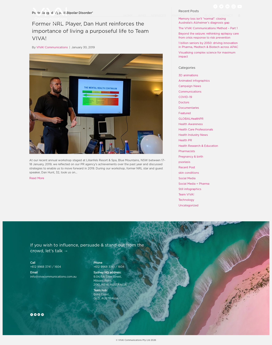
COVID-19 (185, 96)
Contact (225, 15)
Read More (36, 178)
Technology (186, 199)
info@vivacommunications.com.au (53, 276)
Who (142, 15)
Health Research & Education (198, 145)
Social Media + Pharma (193, 183)
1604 (57, 266)
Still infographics (189, 189)
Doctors (183, 102)
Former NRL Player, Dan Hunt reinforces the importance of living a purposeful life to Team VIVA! (90, 31)
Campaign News (189, 86)
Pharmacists (186, 151)
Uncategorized (188, 205)
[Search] (238, 16)
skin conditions (188, 172)
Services (158, 15)
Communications (189, 91)
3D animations (188, 75)
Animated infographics (194, 80)
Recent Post (186, 167)
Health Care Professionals (195, 129)
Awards (178, 15)
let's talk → (56, 250)
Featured (184, 113)
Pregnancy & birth (190, 156)
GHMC (194, 15)
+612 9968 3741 (40, 266)
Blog (209, 15)
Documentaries (188, 107)
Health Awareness (190, 124)
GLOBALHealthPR (190, 118)
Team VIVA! (186, 194)
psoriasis (184, 161)
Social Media (187, 178)
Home (128, 15)
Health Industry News (193, 134)
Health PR (185, 140)
